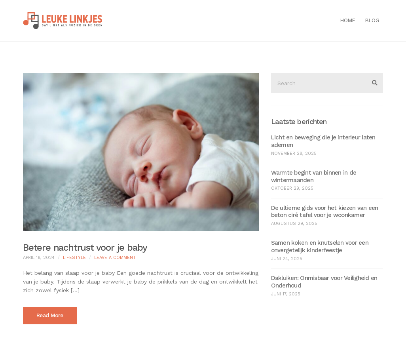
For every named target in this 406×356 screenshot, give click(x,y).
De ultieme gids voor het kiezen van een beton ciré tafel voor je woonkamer (324, 211)
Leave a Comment (115, 257)
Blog (372, 20)
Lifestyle (74, 257)
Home (347, 20)
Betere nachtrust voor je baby (85, 247)
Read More (49, 315)
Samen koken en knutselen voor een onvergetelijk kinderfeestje (319, 246)
